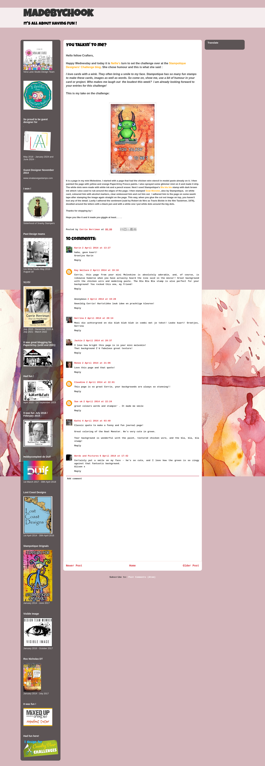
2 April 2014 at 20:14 (99, 318)
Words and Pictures (86, 456)
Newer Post (74, 565)
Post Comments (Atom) (142, 577)
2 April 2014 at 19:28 (102, 299)
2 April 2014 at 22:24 (97, 401)
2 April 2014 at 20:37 (97, 340)
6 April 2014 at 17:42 (114, 456)
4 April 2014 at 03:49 (96, 421)
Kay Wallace (81, 270)
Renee (77, 363)
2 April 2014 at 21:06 (96, 363)
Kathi (77, 421)
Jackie (78, 340)
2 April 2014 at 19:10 (104, 270)
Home (132, 565)
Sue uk (78, 401)
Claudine (79, 382)
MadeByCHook (58, 14)
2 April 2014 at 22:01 (100, 382)
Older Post (191, 565)
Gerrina (79, 318)
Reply (77, 260)
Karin (77, 248)
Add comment (74, 478)
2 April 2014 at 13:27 (96, 248)
